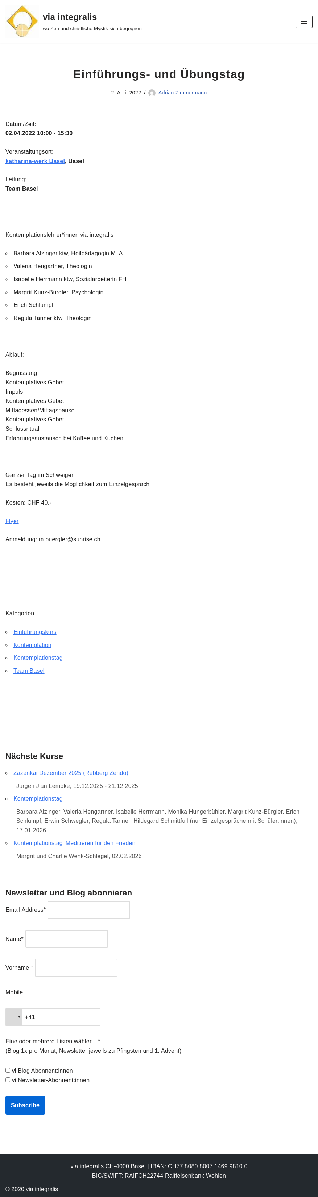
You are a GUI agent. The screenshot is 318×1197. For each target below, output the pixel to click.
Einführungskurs (35, 632)
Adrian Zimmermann (182, 93)
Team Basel (29, 671)
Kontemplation (32, 645)
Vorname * (19, 968)
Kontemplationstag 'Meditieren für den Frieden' (75, 843)
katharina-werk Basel (35, 161)
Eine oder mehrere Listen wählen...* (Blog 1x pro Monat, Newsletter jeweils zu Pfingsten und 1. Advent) (93, 1046)
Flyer (12, 521)
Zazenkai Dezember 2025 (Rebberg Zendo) (70, 773)
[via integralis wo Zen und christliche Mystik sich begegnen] (73, 21)
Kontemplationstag (38, 658)
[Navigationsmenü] (304, 22)
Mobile (14, 992)
